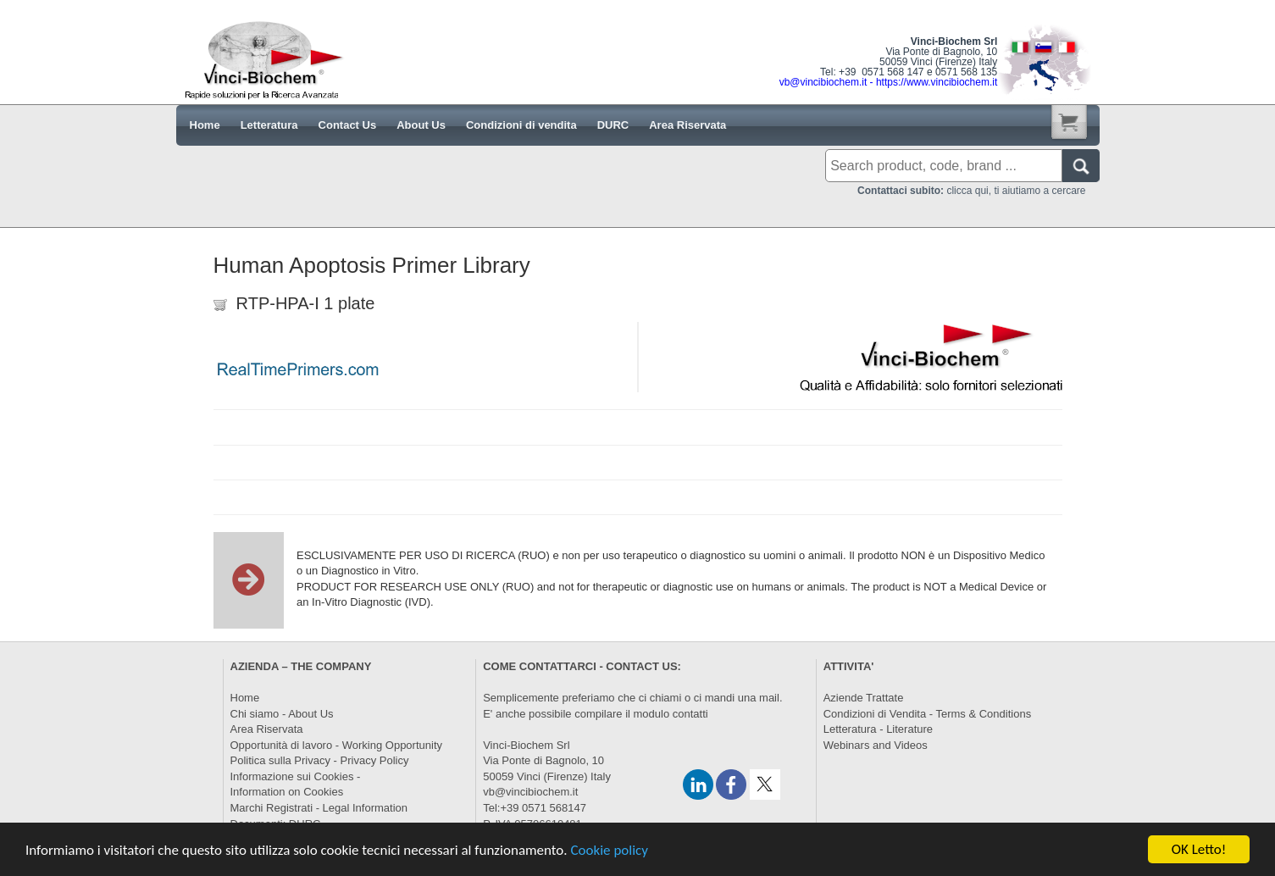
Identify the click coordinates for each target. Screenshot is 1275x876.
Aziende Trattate (863, 697)
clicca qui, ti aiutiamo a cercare (971, 191)
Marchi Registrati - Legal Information (319, 807)
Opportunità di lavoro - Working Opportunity (336, 745)
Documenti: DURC (275, 824)
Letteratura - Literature (878, 729)
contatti (690, 713)
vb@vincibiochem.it (530, 791)
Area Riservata (266, 729)
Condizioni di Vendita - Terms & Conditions (927, 713)
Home (245, 697)
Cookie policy (609, 855)
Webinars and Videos (875, 745)
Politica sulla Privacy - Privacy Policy (319, 760)
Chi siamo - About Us (282, 713)
